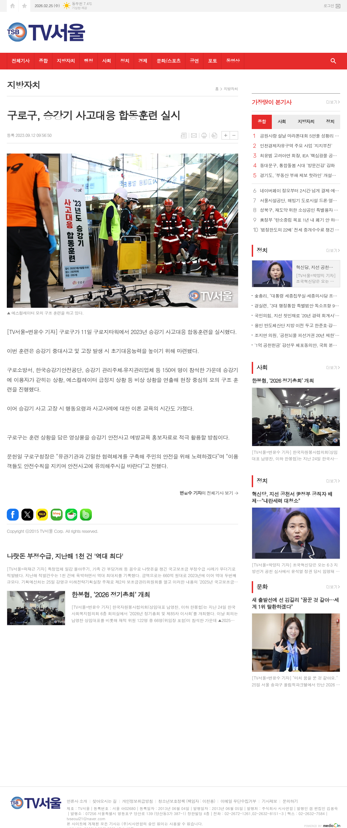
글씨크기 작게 (234, 135)
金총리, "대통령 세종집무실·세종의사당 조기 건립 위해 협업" (297, 295)
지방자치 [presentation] (306, 121)
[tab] (262, 122)
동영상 (232, 60)
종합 (43, 60)
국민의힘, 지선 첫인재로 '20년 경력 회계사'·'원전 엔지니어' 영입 (297, 315)
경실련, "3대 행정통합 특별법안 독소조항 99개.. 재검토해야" (297, 305)
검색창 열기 (333, 61)
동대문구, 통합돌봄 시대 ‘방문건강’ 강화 (297, 166)
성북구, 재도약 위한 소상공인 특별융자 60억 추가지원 (300, 210)
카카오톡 (42, 515)
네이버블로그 (57, 515)
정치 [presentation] (330, 121)
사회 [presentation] (282, 121)
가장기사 (272, 102)
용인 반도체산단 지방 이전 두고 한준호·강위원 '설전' (297, 325)
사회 (106, 60)
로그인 (329, 5)
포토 (212, 60)
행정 (88, 60)
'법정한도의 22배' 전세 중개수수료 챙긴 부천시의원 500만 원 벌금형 (300, 230)
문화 (262, 587)
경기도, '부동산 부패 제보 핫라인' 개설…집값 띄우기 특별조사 (300, 175)
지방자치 (66, 60)
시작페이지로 (12, 6)
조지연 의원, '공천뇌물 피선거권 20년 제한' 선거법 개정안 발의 (297, 335)
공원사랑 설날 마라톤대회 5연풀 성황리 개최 (300, 136)
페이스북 (13, 515)
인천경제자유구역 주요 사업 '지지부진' (296, 146)
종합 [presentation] (262, 121)
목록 (183, 135)
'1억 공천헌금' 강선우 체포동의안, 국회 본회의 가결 (297, 345)
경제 (142, 60)
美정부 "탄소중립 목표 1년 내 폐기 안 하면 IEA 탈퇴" (300, 220)
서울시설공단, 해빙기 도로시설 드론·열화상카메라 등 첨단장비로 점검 (300, 201)
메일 (194, 135)
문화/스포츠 (168, 60)
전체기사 (21, 60)
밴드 (86, 515)
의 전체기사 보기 (206, 493)
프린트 (204, 135)
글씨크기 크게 (225, 135)
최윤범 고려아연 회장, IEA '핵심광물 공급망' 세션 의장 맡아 (300, 156)
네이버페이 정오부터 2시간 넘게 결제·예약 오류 (300, 191)
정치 (124, 60)
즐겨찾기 (24, 6)
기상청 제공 (79, 8)
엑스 (27, 515)
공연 (194, 60)
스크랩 (214, 135)
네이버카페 (71, 515)
